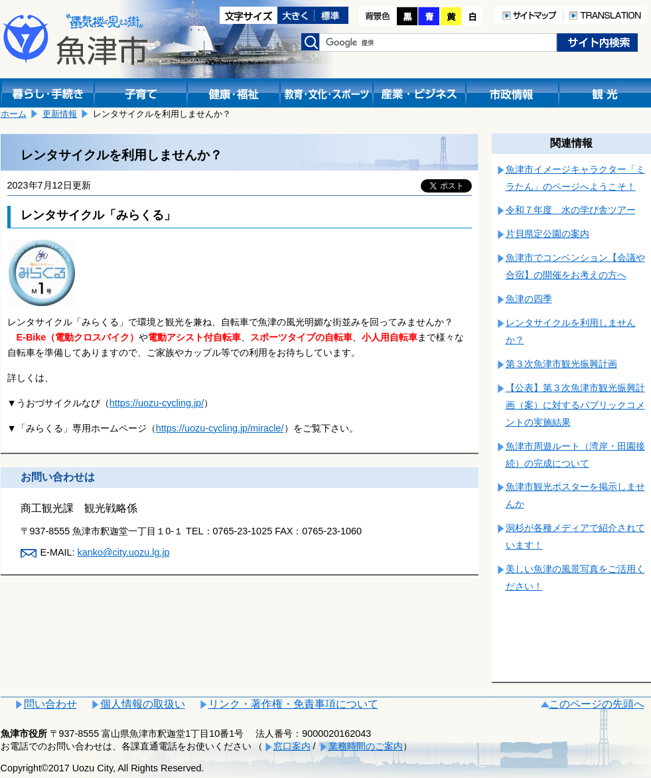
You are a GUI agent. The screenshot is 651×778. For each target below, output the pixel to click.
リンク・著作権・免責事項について (293, 704)
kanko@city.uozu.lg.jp (123, 552)
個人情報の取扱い (142, 704)
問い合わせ (50, 704)
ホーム (14, 114)
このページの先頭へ (596, 704)
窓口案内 (292, 746)
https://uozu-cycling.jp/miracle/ (220, 428)
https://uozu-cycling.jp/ (156, 403)
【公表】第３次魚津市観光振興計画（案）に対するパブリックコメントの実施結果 (575, 405)
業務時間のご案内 (365, 746)
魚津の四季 (529, 298)
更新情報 (59, 114)
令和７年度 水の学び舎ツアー (571, 209)
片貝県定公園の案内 (547, 233)
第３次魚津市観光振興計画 (561, 363)
